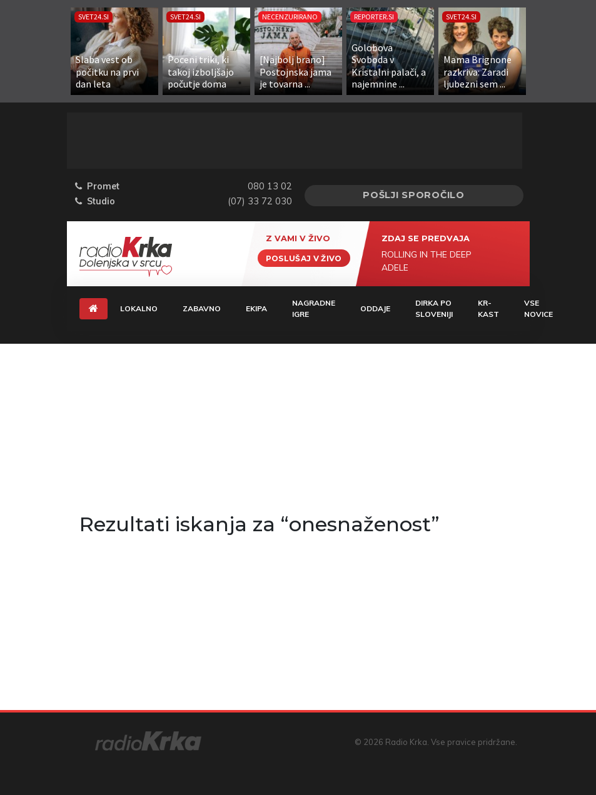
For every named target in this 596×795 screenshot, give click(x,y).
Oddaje (375, 308)
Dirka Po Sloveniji (434, 308)
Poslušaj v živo (304, 257)
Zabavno (202, 308)
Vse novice (538, 308)
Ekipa (256, 308)
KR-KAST (488, 308)
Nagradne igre (313, 308)
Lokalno (139, 308)
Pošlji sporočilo (414, 195)
